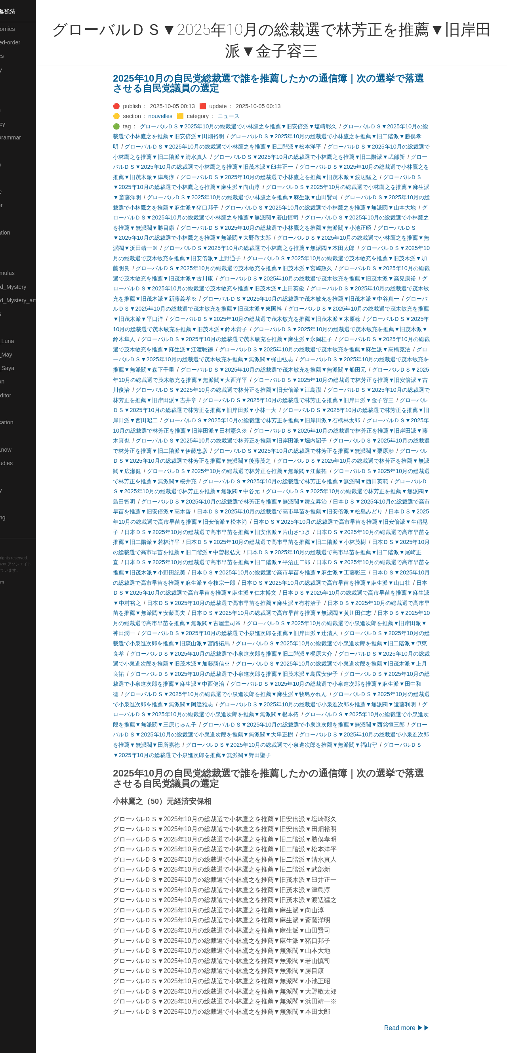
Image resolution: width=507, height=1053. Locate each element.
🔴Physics (17, 327)
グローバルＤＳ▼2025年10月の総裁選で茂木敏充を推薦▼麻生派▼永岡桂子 (254, 339)
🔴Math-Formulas (26, 273)
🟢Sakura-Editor (25, 395)
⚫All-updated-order (29, 42)
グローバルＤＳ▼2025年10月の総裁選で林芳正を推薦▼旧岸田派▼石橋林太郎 (279, 420)
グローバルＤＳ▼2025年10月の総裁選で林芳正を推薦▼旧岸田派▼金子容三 (315, 400)
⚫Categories (21, 56)
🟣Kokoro (16, 178)
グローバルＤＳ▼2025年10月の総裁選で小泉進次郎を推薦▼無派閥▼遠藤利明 (334, 704)
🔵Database (19, 110)
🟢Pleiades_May (25, 354)
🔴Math (13, 259)
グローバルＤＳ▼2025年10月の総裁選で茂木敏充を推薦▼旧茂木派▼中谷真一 (317, 299)
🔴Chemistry (20, 70)
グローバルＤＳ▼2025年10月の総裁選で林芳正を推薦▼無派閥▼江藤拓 (254, 471)
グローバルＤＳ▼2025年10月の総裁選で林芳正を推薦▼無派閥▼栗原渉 (321, 451)
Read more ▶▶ (424, 1027)
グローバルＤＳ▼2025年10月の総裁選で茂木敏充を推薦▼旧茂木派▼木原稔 (281, 319)
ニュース (246, 116)
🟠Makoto (16, 219)
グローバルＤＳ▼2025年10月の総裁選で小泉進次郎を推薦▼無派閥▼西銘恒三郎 (320, 724)
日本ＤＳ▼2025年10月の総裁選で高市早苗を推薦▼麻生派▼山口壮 (342, 583)
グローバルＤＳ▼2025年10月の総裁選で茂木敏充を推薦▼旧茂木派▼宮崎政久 (251, 268)
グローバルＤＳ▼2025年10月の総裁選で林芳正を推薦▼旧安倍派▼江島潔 (246, 390)
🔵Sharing (17, 436)
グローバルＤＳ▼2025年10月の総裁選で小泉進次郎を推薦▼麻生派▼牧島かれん (243, 694)
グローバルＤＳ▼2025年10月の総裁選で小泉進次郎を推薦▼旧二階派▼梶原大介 (248, 653)
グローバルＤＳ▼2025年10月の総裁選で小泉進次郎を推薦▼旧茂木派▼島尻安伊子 (251, 674)
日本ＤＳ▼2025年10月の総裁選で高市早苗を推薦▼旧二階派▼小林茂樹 (293, 542)
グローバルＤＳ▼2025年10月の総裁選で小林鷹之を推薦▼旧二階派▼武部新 (326, 157)
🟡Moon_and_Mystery (32, 287)
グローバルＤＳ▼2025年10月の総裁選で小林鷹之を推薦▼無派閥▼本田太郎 (276, 248)
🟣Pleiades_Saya (26, 368)
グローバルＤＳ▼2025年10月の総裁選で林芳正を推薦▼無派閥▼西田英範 (312, 481)
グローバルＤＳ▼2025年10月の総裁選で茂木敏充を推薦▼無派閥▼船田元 (290, 369)
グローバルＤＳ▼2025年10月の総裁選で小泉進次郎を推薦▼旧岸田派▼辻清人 (256, 633)
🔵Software (18, 476)
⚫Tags (13, 504)
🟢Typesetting (22, 517)
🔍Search (16, 409)
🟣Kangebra (19, 164)
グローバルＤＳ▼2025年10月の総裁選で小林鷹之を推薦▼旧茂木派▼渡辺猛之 (295, 177)
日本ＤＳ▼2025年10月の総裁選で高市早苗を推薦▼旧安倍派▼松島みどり (307, 511)
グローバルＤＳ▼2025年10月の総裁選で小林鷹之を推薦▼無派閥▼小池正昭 (293, 228)
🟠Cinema (17, 83)
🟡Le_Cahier (20, 205)
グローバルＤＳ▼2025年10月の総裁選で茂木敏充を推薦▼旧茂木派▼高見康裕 (334, 278)
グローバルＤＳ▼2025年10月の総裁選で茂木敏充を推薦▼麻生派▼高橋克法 (331, 349)
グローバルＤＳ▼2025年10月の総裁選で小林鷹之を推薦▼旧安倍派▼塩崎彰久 (255, 126)
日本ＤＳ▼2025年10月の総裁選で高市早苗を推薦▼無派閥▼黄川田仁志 (298, 613)
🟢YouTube (18, 531)
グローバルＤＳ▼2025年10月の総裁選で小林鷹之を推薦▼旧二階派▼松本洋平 (240, 146)
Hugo (28, 576)
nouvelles (178, 116)
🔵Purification (21, 381)
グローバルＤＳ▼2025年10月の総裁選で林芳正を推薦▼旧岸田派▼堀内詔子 (248, 440)
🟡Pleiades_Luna (26, 341)
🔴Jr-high (16, 151)
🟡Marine (16, 246)
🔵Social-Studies (25, 463)
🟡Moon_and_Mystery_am (37, 300)
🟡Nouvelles (20, 314)
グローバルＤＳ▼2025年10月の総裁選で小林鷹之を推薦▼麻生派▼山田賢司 (259, 197)
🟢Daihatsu (18, 96)
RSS (13, 545)
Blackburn (29, 582)
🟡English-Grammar (29, 137)
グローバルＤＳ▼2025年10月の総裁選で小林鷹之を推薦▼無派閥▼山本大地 (337, 207)
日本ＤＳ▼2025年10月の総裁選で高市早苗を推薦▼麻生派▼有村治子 (251, 603)
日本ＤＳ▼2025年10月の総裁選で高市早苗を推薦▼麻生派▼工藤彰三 (295, 572)
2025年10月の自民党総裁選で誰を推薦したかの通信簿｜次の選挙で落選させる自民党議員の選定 (285, 83)
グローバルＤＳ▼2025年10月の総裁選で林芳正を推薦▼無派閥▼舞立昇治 (251, 501)
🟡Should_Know (25, 449)
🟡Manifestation (24, 232)
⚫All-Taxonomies (27, 29)
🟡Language (20, 192)
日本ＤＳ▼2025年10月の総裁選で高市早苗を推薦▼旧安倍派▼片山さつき (235, 532)
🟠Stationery (20, 490)
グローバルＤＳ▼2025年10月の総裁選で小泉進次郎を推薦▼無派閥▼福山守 (298, 745)
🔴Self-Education (26, 422)
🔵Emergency (22, 124)
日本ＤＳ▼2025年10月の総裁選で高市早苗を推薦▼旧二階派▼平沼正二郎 (235, 562)
